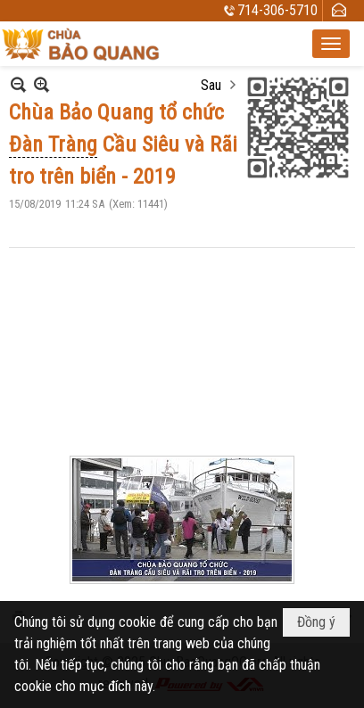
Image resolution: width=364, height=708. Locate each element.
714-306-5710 (277, 10)
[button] (331, 44)
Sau (211, 85)
